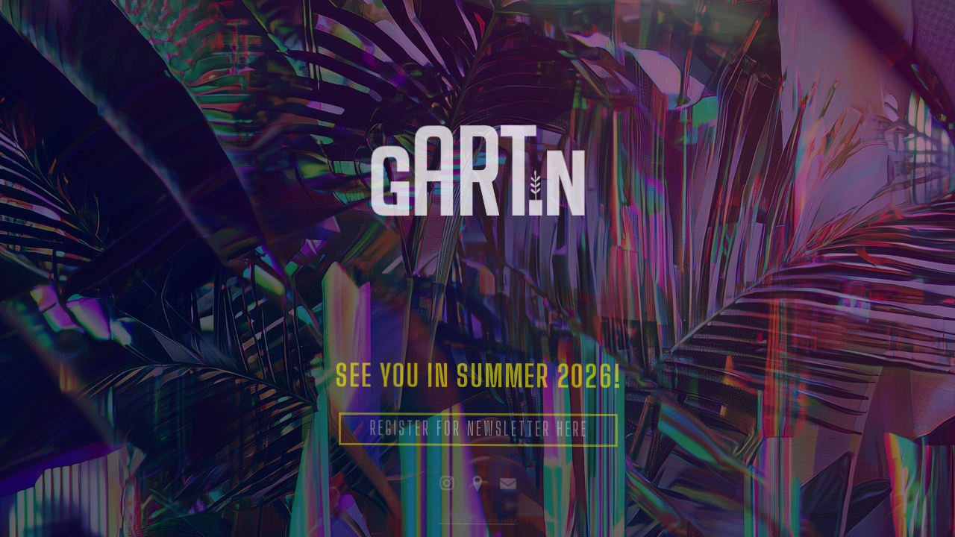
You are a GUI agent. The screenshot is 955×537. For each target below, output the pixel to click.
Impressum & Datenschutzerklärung (478, 519)
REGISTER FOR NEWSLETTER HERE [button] (479, 430)
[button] (447, 483)
